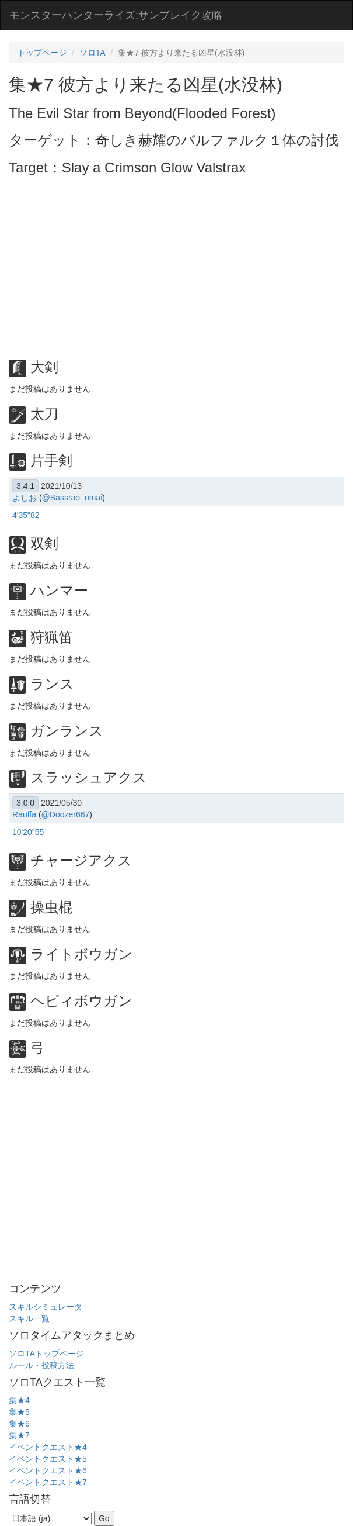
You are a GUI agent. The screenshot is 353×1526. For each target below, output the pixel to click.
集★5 (19, 1412)
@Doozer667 (65, 814)
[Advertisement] (181, 263)
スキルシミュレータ (45, 1306)
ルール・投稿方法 (41, 1365)
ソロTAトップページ (46, 1353)
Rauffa (24, 814)
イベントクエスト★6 (48, 1470)
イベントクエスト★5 (48, 1458)
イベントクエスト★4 (48, 1447)
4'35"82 (26, 515)
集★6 (19, 1423)
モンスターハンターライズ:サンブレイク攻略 (115, 15)
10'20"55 (28, 832)
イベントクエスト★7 (48, 1482)
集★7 (19, 1435)
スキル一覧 (29, 1318)
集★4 (19, 1400)
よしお (24, 497)
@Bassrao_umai (72, 497)
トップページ (42, 52)
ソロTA (92, 52)
